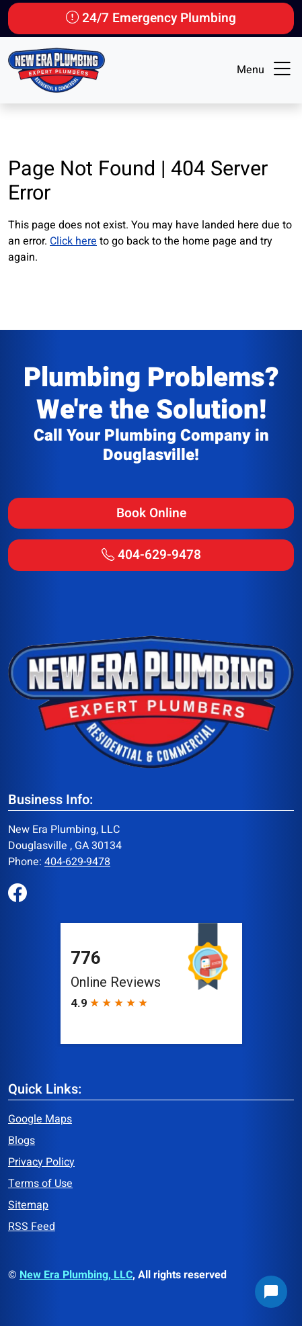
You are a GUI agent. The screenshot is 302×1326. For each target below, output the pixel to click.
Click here (73, 241)
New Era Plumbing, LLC (76, 1275)
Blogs (21, 1141)
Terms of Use (40, 1184)
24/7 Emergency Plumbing (151, 18)
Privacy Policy (41, 1162)
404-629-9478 (151, 554)
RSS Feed (31, 1227)
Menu (265, 70)
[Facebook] (17, 895)
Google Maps (40, 1119)
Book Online (151, 513)
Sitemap (28, 1205)
